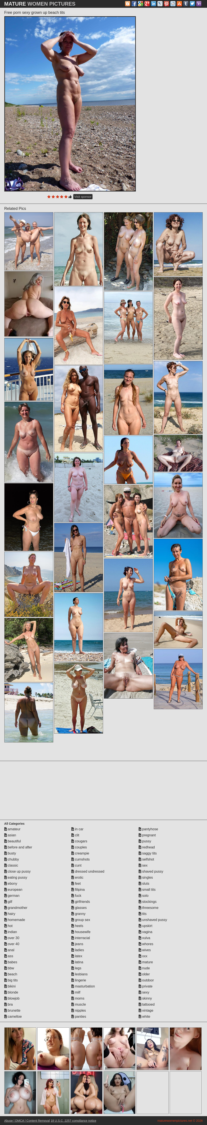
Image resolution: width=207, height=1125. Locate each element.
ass (8, 956)
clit (75, 835)
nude (144, 968)
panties (78, 1016)
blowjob (12, 998)
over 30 (11, 938)
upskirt (145, 926)
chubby (11, 859)
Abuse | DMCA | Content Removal (27, 1120)
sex (143, 865)
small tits (147, 889)
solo (144, 895)
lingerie (78, 980)
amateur (12, 829)
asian (10, 835)
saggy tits (148, 853)
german (12, 895)
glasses (79, 908)
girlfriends (80, 901)
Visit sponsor (83, 196)
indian (10, 932)
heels (77, 926)
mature (146, 962)
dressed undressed (87, 871)
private (145, 986)
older (144, 974)
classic (11, 865)
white (144, 1016)
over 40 (11, 944)
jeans (77, 944)
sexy (144, 992)
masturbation (83, 986)
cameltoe (13, 1016)
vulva (144, 938)
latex (76, 956)
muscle (78, 1004)
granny (78, 914)
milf (75, 992)
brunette (12, 1010)
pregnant (147, 835)
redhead (147, 847)
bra (8, 1004)
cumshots (80, 859)
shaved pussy (151, 871)
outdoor (146, 980)
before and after (18, 847)
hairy (9, 914)
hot (8, 926)
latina (77, 962)
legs (76, 968)
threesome (148, 908)
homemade (14, 920)
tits (143, 914)
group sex (80, 920)
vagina (145, 932)
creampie (80, 853)
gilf (8, 901)
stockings (148, 901)
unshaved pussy (153, 920)
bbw (9, 968)
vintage (146, 1010)
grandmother (15, 908)
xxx (143, 956)
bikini (10, 986)
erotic (77, 877)
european (13, 889)
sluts (144, 883)
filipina (78, 889)
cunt (76, 865)
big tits (11, 980)
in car (77, 829)
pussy (145, 841)
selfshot (146, 859)
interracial (80, 938)
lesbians (79, 974)
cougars (79, 841)
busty (10, 853)
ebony (10, 883)
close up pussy (17, 871)
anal (9, 950)
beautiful (12, 841)
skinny (145, 998)
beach (10, 974)
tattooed (147, 1004)
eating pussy (15, 877)
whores (146, 944)
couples (79, 847)
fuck (76, 895)
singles (146, 877)
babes (10, 962)
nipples (78, 1010)
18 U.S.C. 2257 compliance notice (73, 1120)
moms (77, 998)
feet (76, 883)
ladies (77, 950)
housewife (81, 932)
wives (145, 950)
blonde (11, 992)
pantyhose (148, 829)
